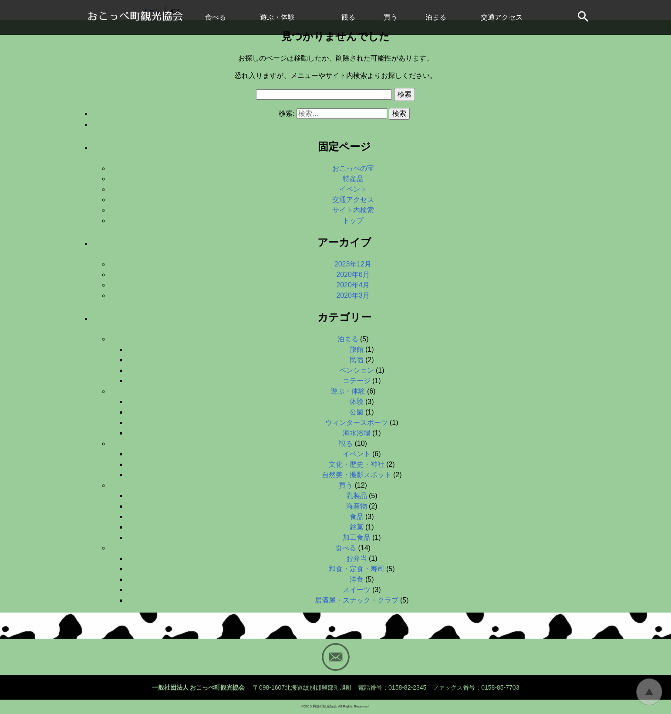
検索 (404, 94)
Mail (336, 657)
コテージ (357, 380)
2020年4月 (353, 285)
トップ (353, 220)
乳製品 (356, 495)
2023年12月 (352, 264)
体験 (357, 401)
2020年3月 (353, 295)
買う (391, 17)
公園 (357, 412)
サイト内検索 (584, 17)
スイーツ (357, 589)
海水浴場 (357, 433)
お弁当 (356, 558)
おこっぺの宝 (353, 168)
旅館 (357, 349)
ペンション (356, 370)
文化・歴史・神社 (356, 464)
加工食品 (357, 537)
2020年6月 (353, 274)
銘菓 (357, 527)
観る (348, 17)
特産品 (353, 178)
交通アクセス (502, 17)
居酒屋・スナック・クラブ (356, 600)
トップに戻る (649, 691)
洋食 (357, 579)
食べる (215, 17)
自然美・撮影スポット (356, 474)
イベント (353, 189)
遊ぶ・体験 (277, 17)
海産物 (356, 506)
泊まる (435, 17)
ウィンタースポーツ (356, 422)
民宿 (357, 360)
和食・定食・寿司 (356, 569)
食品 (357, 516)
